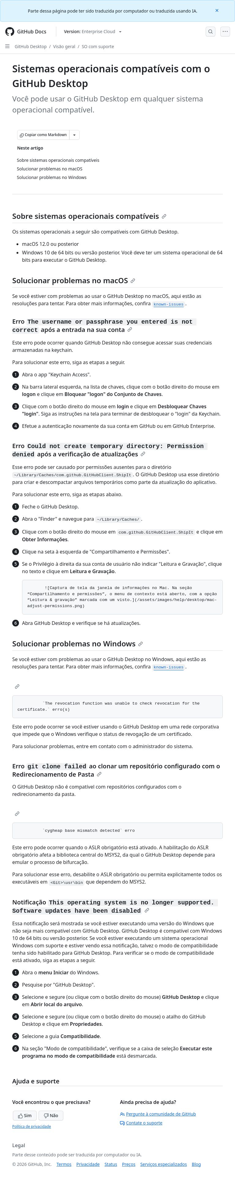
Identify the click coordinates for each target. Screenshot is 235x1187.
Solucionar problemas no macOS (73, 280)
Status (111, 1164)
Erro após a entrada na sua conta (104, 325)
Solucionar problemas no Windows (77, 643)
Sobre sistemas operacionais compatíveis (89, 216)
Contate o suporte (141, 1123)
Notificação (115, 906)
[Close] (217, 9)
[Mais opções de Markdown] (74, 135)
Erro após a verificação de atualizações (109, 450)
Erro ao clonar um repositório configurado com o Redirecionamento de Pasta (116, 770)
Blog (196, 1164)
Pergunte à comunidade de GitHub (158, 1114)
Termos (64, 1164)
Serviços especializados (163, 1164)
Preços (129, 1164)
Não (51, 1115)
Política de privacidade (31, 1126)
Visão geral (64, 46)
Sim (25, 1115)
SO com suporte (98, 46)
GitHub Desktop (31, 46)
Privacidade (88, 1164)
